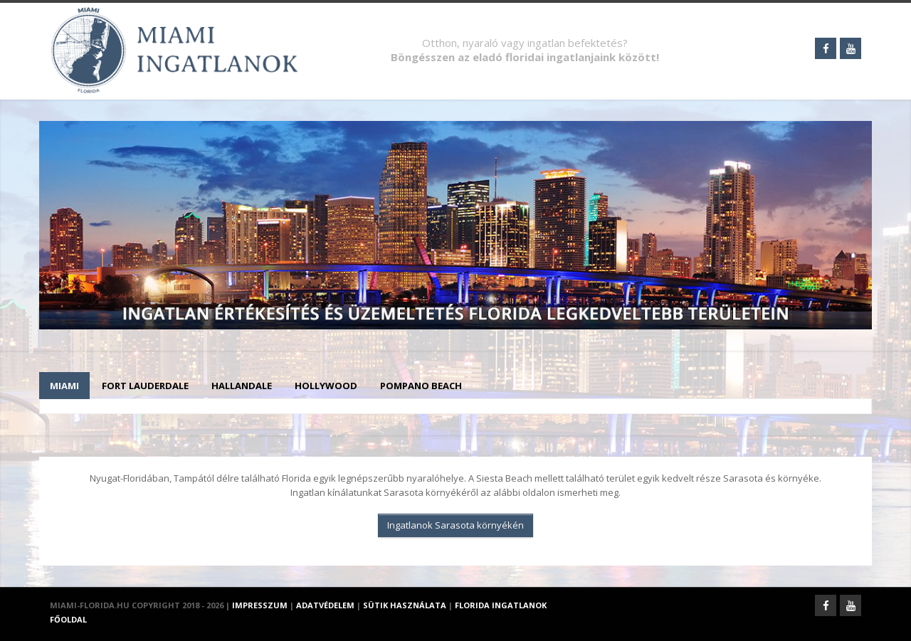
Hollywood (326, 385)
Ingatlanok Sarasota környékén (455, 525)
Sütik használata (404, 605)
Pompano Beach (421, 385)
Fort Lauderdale (145, 385)
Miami (64, 385)
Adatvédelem (325, 605)
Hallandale (241, 385)
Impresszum (260, 605)
